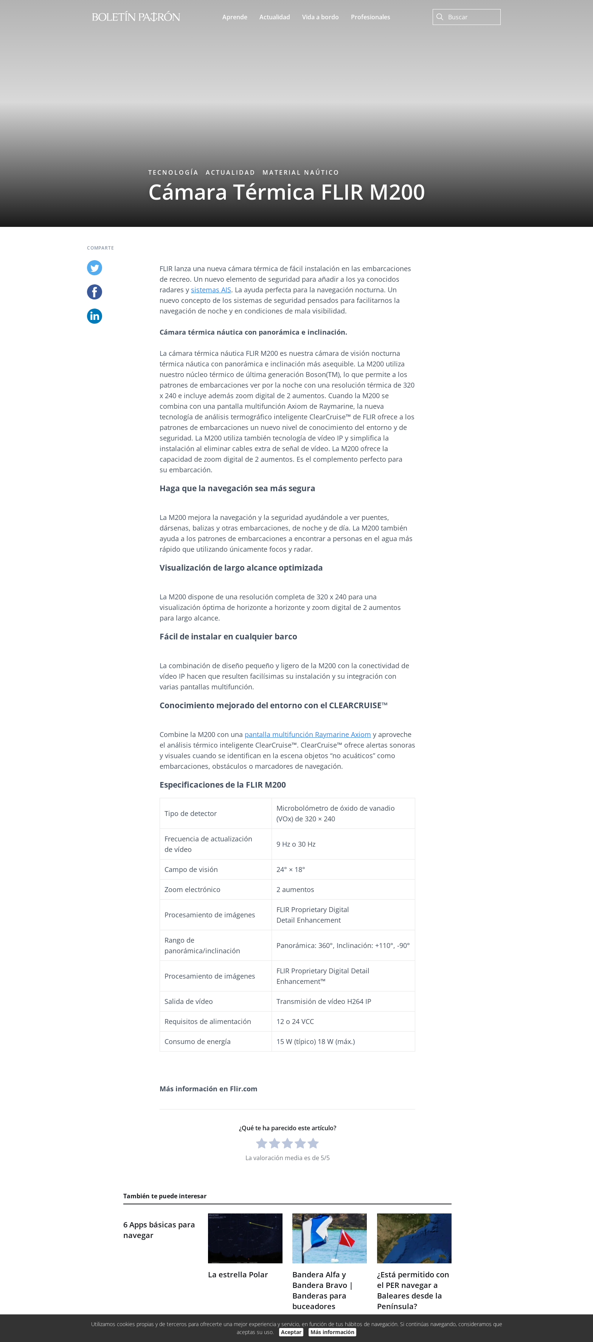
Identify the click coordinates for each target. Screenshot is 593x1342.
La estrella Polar (238, 1274)
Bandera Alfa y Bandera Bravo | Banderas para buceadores (322, 1290)
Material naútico (301, 172)
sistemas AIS (211, 289)
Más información (332, 1332)
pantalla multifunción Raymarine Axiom (308, 734)
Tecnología (173, 172)
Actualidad (231, 172)
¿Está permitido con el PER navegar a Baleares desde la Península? (413, 1290)
